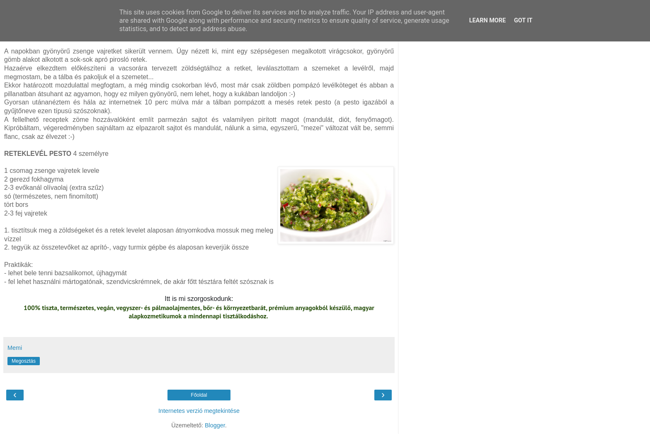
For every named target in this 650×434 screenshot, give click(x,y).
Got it (523, 20)
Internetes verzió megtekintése (199, 410)
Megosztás (24, 361)
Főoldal (199, 395)
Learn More (487, 20)
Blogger (215, 425)
